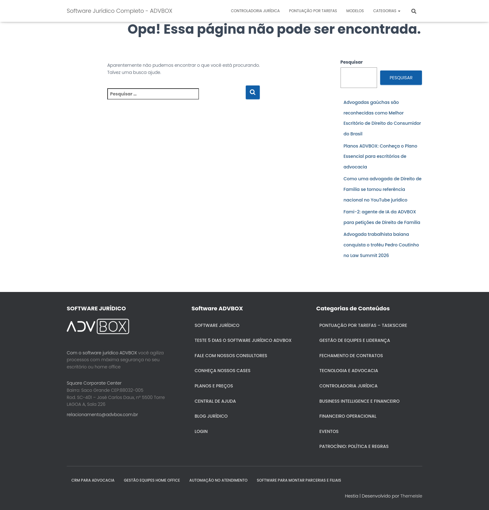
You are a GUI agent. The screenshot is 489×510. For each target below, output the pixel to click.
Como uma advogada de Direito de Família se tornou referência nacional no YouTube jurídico (383, 189)
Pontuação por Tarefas (313, 10)
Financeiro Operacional (347, 416)
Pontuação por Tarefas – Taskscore (363, 325)
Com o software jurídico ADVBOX (102, 353)
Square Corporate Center (94, 383)
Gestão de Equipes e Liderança (354, 340)
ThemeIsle (411, 496)
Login (201, 431)
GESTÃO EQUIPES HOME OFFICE (152, 480)
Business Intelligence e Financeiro (359, 401)
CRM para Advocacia (92, 480)
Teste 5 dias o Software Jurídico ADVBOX (243, 340)
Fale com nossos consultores (231, 355)
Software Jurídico (217, 325)
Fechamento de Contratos (351, 355)
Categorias (386, 10)
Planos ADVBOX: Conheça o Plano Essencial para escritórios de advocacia (380, 156)
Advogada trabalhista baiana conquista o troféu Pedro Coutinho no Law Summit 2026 (381, 244)
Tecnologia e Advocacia (348, 370)
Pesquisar (352, 62)
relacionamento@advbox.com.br (102, 414)
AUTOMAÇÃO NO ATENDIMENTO (218, 480)
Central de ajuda (215, 401)
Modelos (355, 10)
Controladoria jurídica (255, 10)
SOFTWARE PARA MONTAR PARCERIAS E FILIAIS (299, 480)
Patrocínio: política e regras (354, 446)
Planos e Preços (214, 386)
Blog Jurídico (211, 416)
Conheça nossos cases (222, 370)
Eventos (329, 431)
